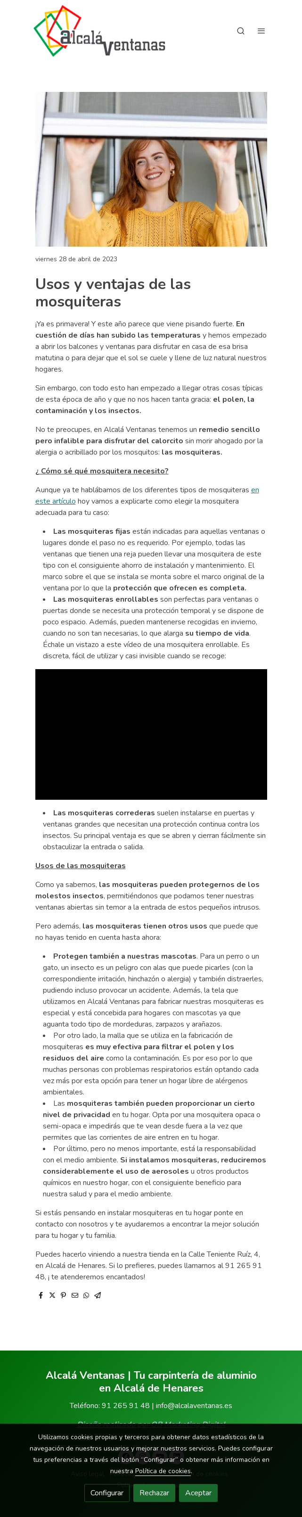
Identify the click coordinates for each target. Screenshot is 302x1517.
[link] (99, 31)
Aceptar (198, 1493)
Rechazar (154, 1493)
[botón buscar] (240, 30)
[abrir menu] (261, 30)
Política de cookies (163, 1471)
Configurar (106, 1493)
